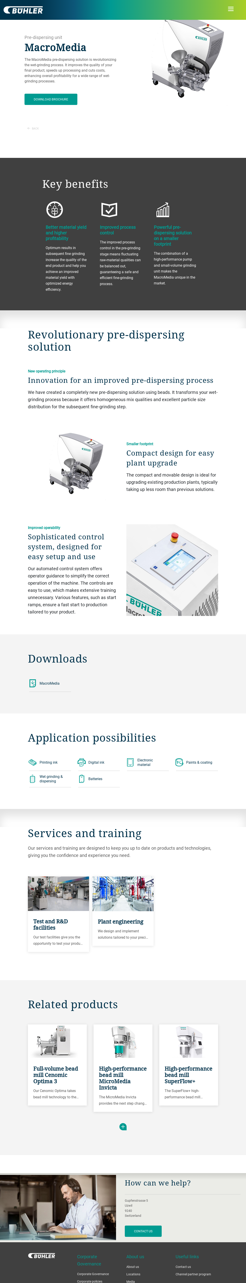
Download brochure (51, 99)
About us (132, 1267)
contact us (143, 1231)
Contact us (183, 1267)
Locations (133, 1274)
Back (33, 128)
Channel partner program (193, 1274)
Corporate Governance (93, 1274)
